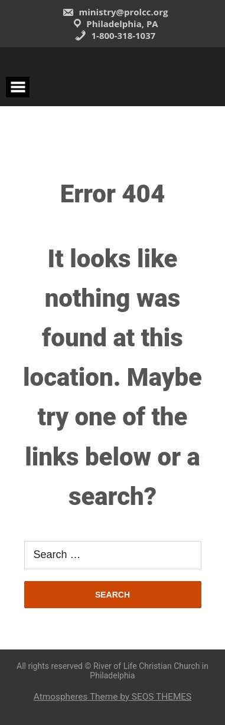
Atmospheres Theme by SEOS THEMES (112, 696)
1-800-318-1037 (115, 35)
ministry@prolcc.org (115, 12)
